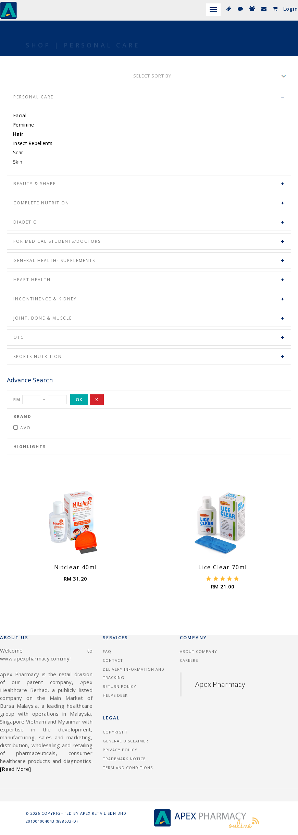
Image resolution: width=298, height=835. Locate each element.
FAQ (107, 651)
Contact (113, 660)
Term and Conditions (128, 767)
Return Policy (119, 686)
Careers (189, 660)
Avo (22, 428)
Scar (18, 152)
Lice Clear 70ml (222, 567)
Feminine (23, 124)
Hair (18, 134)
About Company (198, 651)
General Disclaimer (125, 740)
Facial (19, 115)
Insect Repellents (32, 143)
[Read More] (15, 768)
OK (79, 399)
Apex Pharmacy (220, 684)
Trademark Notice (124, 758)
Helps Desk (115, 695)
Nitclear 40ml (75, 567)
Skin (17, 161)
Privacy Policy (120, 749)
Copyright (115, 732)
